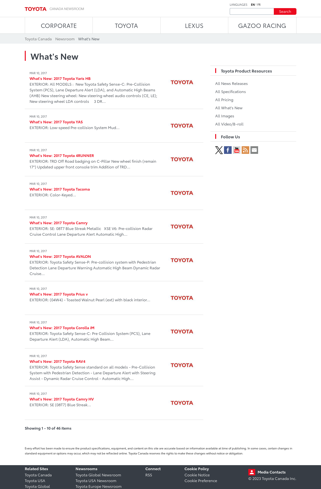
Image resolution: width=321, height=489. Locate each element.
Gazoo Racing (262, 25)
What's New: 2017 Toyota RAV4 (57, 361)
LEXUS (194, 25)
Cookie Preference (200, 480)
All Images (224, 115)
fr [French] (259, 4)
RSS (148, 474)
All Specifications (230, 91)
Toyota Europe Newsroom (99, 486)
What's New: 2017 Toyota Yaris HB (60, 78)
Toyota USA (35, 480)
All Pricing (224, 99)
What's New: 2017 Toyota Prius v (59, 294)
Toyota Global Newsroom (98, 474)
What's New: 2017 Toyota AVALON (60, 256)
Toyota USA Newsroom (96, 480)
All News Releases (231, 83)
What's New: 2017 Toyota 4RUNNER (62, 155)
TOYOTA (126, 25)
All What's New (228, 107)
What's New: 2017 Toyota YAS (56, 121)
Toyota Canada (38, 474)
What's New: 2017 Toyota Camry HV (62, 398)
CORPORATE (59, 25)
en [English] (253, 4)
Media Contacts (272, 471)
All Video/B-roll (229, 123)
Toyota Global (37, 486)
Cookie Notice (197, 474)
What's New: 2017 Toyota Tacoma (60, 189)
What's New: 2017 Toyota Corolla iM (62, 327)
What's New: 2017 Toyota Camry (58, 222)
